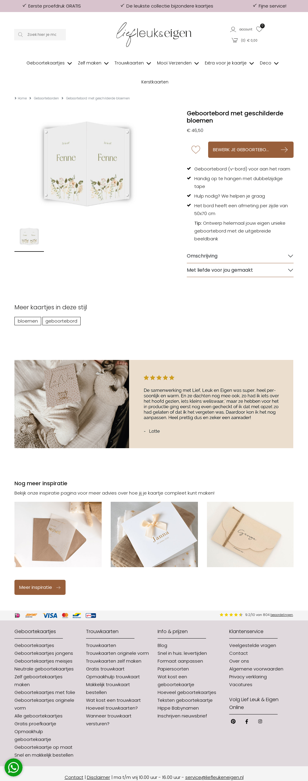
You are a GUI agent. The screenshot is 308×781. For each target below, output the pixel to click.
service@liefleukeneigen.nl (214, 762)
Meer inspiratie (40, 572)
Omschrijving (202, 240)
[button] (241, 29)
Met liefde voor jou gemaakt (220, 254)
